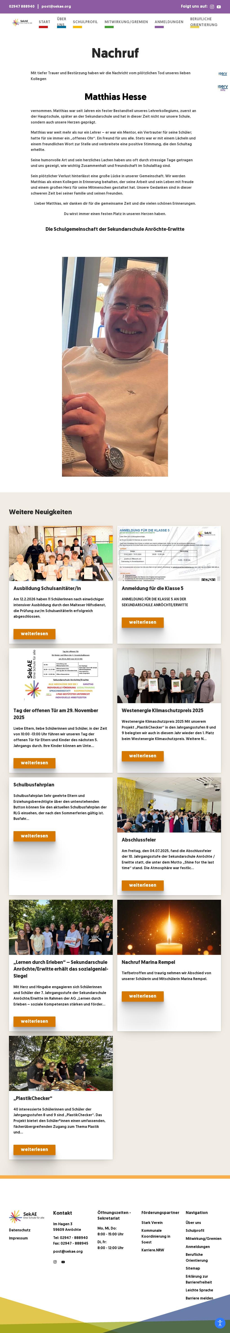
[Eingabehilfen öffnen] (220, 1323)
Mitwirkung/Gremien (126, 22)
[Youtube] (63, 1262)
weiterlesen (34, 634)
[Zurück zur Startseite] (22, 22)
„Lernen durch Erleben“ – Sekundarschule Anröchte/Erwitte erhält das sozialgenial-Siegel (60, 969)
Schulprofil (85, 22)
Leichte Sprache (199, 1290)
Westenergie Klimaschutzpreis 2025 (162, 711)
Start (44, 22)
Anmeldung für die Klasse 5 (153, 588)
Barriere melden (199, 1298)
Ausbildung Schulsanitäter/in (47, 588)
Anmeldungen (169, 22)
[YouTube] (219, 6)
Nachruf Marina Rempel (148, 962)
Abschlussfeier (139, 840)
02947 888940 (22, 7)
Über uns (61, 22)
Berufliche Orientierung (204, 22)
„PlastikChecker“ (32, 1098)
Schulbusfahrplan (33, 785)
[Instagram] (212, 6)
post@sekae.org (56, 7)
